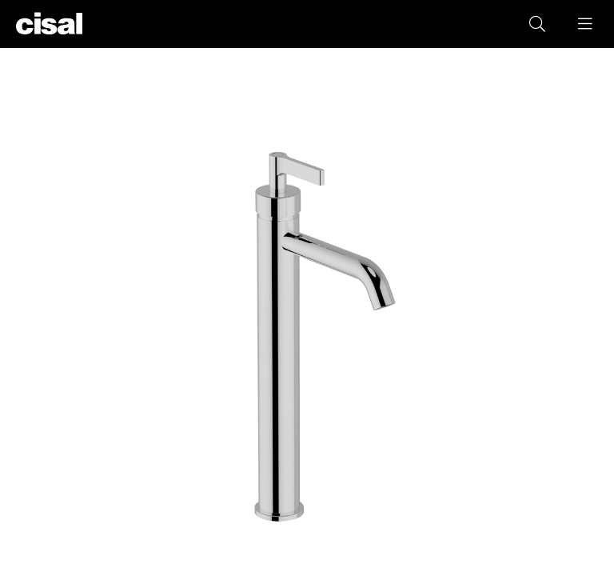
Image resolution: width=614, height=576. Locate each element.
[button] (586, 24)
